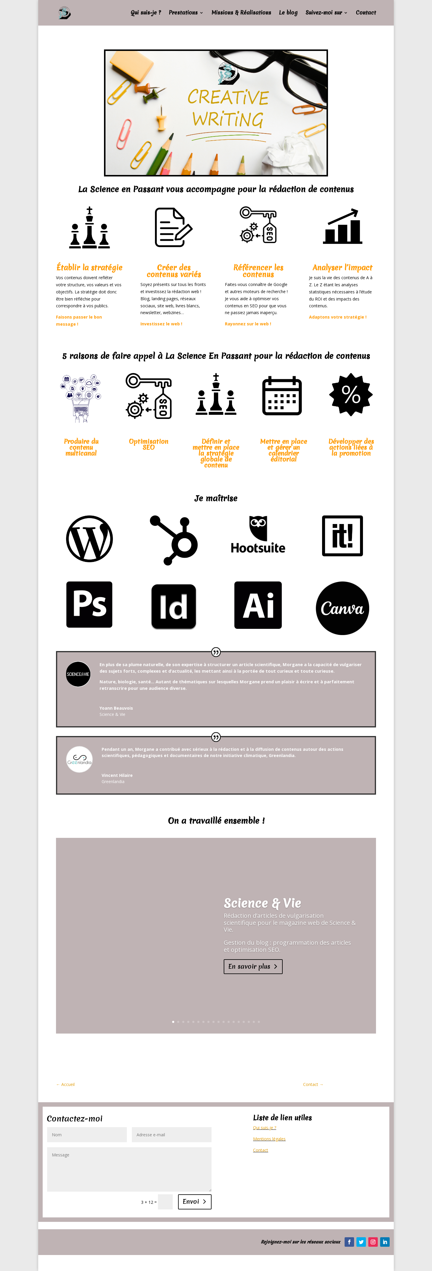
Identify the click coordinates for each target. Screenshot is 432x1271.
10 (218, 1022)
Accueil (65, 1084)
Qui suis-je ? (146, 13)
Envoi (191, 1201)
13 (234, 1022)
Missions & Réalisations (241, 13)
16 (249, 1022)
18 (259, 1022)
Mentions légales (269, 1139)
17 (254, 1022)
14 (239, 1022)
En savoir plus (249, 966)
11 (224, 1022)
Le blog (288, 13)
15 (244, 1022)
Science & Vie (262, 903)
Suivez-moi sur (323, 13)
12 (229, 1022)
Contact (366, 13)
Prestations (183, 13)
